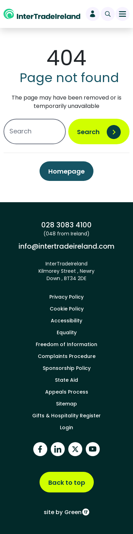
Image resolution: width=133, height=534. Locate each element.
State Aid (66, 379)
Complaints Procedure (67, 356)
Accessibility (66, 320)
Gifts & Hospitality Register (66, 415)
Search (88, 131)
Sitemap (66, 403)
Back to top (66, 482)
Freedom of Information (66, 344)
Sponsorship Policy (67, 368)
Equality (67, 332)
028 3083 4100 (66, 225)
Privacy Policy (66, 296)
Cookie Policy (67, 308)
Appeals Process (66, 391)
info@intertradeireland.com (66, 246)
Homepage (66, 171)
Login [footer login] (66, 427)
